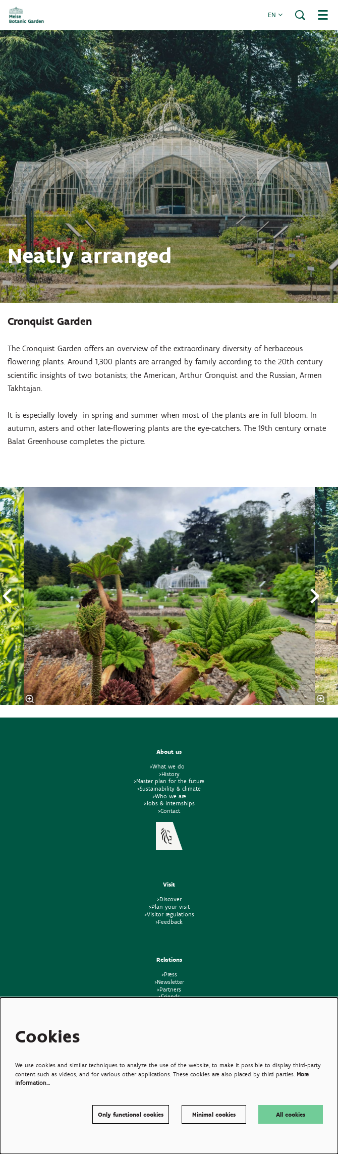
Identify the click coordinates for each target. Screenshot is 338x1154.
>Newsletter (169, 981)
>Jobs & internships (169, 803)
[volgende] (315, 596)
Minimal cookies (214, 1114)
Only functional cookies (130, 1114)
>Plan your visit (169, 906)
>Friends (169, 996)
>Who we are (169, 796)
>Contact (169, 810)
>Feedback (169, 921)
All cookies (290, 1114)
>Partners (169, 989)
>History (169, 774)
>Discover (169, 899)
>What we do (169, 766)
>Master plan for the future (169, 781)
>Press (169, 974)
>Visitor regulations (169, 914)
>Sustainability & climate (169, 788)
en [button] (275, 15)
